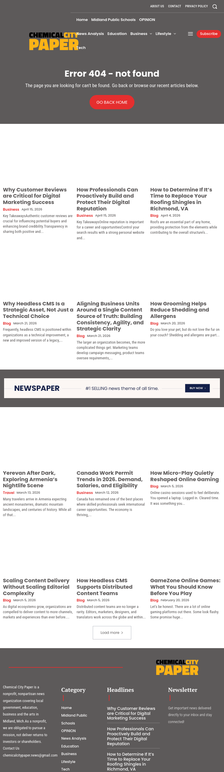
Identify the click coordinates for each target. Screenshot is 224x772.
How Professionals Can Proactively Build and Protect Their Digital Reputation (107, 194)
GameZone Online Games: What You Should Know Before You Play (185, 554)
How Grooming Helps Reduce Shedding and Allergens (180, 294)
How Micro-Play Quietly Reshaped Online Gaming (177, 451)
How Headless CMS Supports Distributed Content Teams (106, 554)
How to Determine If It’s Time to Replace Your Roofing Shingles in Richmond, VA (184, 194)
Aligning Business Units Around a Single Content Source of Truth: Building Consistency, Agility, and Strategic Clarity (112, 299)
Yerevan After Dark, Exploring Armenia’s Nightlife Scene (33, 451)
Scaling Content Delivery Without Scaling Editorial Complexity (37, 554)
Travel (8, 461)
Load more (112, 595)
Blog (154, 205)
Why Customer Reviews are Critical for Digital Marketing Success (32, 194)
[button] (215, 6)
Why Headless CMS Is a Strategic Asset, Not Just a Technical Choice (37, 297)
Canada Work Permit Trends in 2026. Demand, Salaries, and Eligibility (109, 454)
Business (10, 205)
